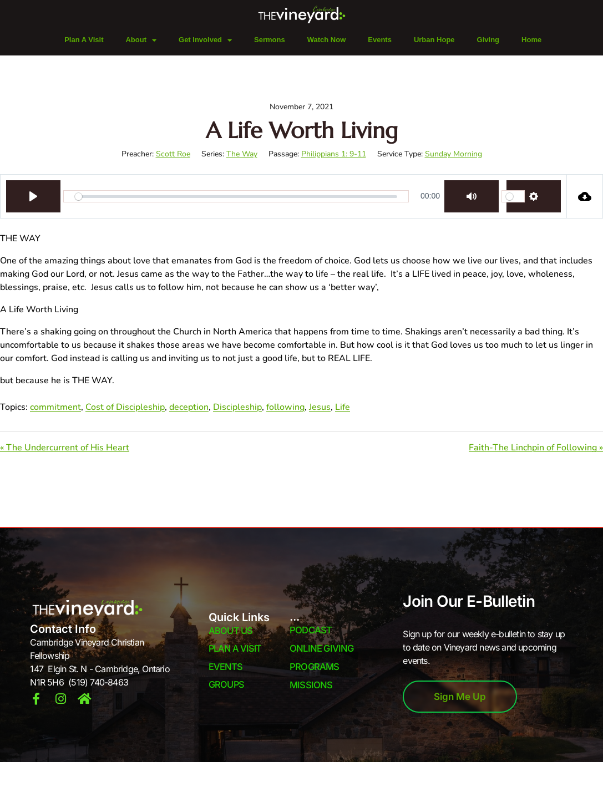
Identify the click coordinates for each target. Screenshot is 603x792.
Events (380, 39)
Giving (488, 39)
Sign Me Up (460, 696)
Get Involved (205, 40)
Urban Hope (434, 39)
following (285, 407)
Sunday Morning (453, 154)
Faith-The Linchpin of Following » (536, 447)
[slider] (236, 196)
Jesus (320, 407)
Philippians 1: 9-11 (333, 154)
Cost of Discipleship (125, 407)
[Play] (33, 196)
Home (531, 39)
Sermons (269, 39)
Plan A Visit (83, 39)
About (140, 40)
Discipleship (237, 407)
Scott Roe (173, 154)
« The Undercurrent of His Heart (64, 447)
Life (342, 407)
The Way (241, 154)
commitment (55, 407)
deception (189, 407)
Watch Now (326, 39)
